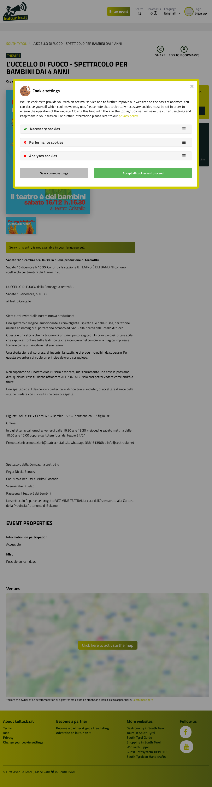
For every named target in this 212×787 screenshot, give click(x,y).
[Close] (192, 86)
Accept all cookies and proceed (143, 173)
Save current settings (54, 173)
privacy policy (128, 115)
